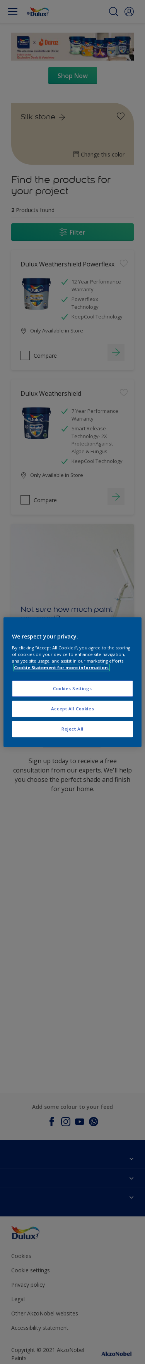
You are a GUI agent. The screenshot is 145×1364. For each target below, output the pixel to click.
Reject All (72, 729)
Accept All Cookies (72, 709)
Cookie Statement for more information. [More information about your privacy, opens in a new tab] (61, 667)
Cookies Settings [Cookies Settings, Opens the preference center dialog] (72, 688)
